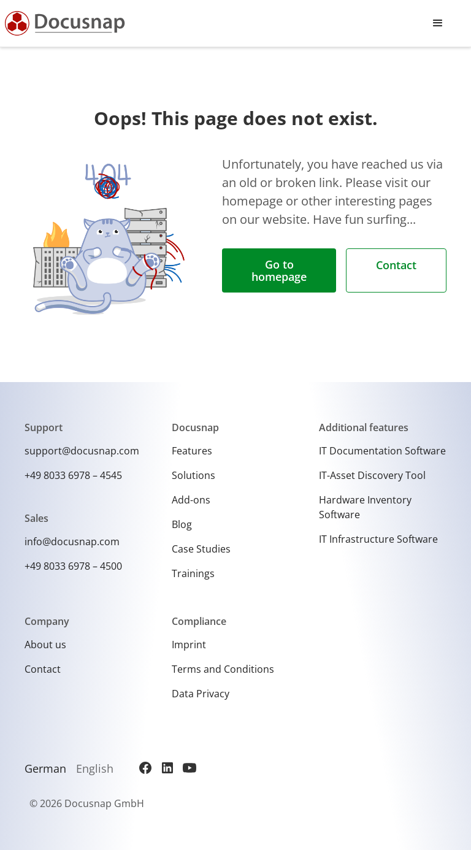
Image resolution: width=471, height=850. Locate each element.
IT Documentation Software (382, 451)
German (45, 768)
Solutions (193, 475)
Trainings (193, 573)
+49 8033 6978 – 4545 (73, 475)
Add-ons (191, 500)
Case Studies (201, 549)
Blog (182, 524)
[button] (437, 23)
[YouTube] (189, 767)
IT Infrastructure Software (378, 539)
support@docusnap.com (82, 451)
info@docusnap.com (72, 541)
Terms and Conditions (223, 669)
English (94, 768)
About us (45, 644)
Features (192, 451)
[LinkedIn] (167, 767)
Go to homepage (279, 270)
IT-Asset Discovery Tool (372, 475)
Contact (396, 265)
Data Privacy (200, 693)
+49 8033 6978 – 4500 (73, 566)
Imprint (189, 644)
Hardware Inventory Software (365, 507)
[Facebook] (145, 767)
